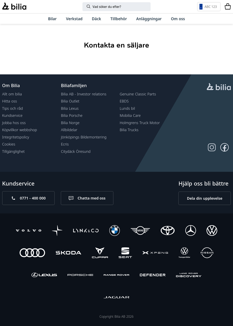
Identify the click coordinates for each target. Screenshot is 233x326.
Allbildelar (69, 129)
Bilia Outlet (70, 100)
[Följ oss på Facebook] (224, 147)
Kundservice (12, 115)
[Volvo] (28, 231)
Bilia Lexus (69, 108)
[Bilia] (14, 6)
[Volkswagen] (212, 231)
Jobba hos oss (14, 122)
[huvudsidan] (219, 87)
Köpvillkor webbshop (19, 129)
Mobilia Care (130, 115)
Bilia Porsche (71, 115)
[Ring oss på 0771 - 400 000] (28, 198)
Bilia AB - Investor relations (83, 93)
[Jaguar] (116, 298)
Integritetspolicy (15, 136)
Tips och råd (12, 108)
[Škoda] (68, 253)
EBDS (124, 100)
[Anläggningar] (149, 19)
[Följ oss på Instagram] (211, 147)
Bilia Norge (70, 122)
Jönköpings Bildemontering (83, 136)
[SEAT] (125, 253)
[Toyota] (168, 231)
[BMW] (114, 231)
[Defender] (152, 275)
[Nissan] (207, 253)
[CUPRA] (100, 253)
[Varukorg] (228, 6)
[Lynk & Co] (86, 231)
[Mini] (140, 231)
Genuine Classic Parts (138, 93)
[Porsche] (80, 275)
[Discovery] (188, 275)
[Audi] (32, 253)
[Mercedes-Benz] (190, 231)
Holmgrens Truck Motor (140, 122)
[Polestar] (57, 231)
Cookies (8, 144)
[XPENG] (155, 253)
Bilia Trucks (129, 129)
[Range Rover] (116, 275)
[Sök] (116, 6)
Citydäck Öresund (76, 151)
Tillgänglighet (13, 151)
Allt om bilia (12, 93)
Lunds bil (127, 108)
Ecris (65, 144)
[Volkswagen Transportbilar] (184, 253)
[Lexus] (44, 275)
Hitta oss (9, 100)
